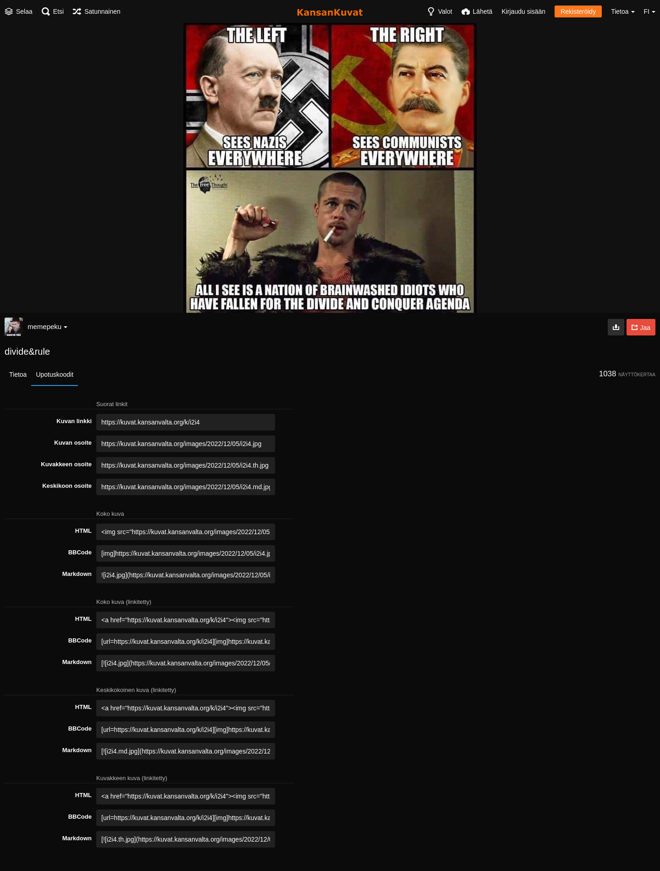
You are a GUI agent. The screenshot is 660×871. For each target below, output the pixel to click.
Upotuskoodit (54, 374)
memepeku (47, 326)
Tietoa (18, 374)
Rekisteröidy (578, 11)
